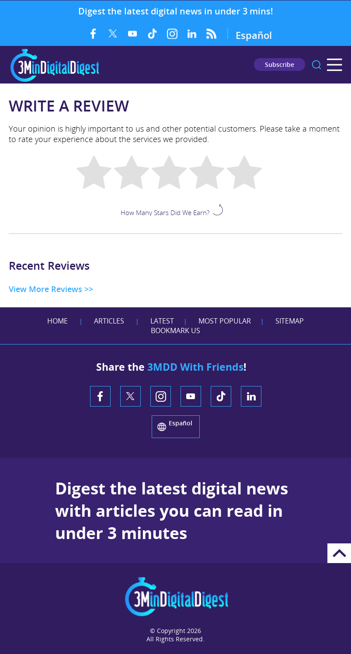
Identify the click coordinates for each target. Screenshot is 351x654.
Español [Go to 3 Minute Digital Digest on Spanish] (254, 35)
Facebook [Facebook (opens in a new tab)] (93, 33)
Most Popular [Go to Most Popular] (224, 321)
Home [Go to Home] (57, 321)
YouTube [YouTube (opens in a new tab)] (132, 33)
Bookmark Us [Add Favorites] (175, 330)
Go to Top (339, 553)
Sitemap (289, 321)
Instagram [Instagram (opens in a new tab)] (172, 33)
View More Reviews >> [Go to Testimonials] (51, 289)
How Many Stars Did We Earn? (165, 212)
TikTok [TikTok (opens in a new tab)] (152, 33)
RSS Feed (211, 33)
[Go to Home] (55, 81)
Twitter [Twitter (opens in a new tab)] (113, 33)
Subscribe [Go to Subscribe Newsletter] (279, 64)
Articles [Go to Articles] (109, 321)
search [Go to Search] (316, 64)
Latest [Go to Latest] (162, 321)
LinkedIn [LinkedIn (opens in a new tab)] (192, 33)
